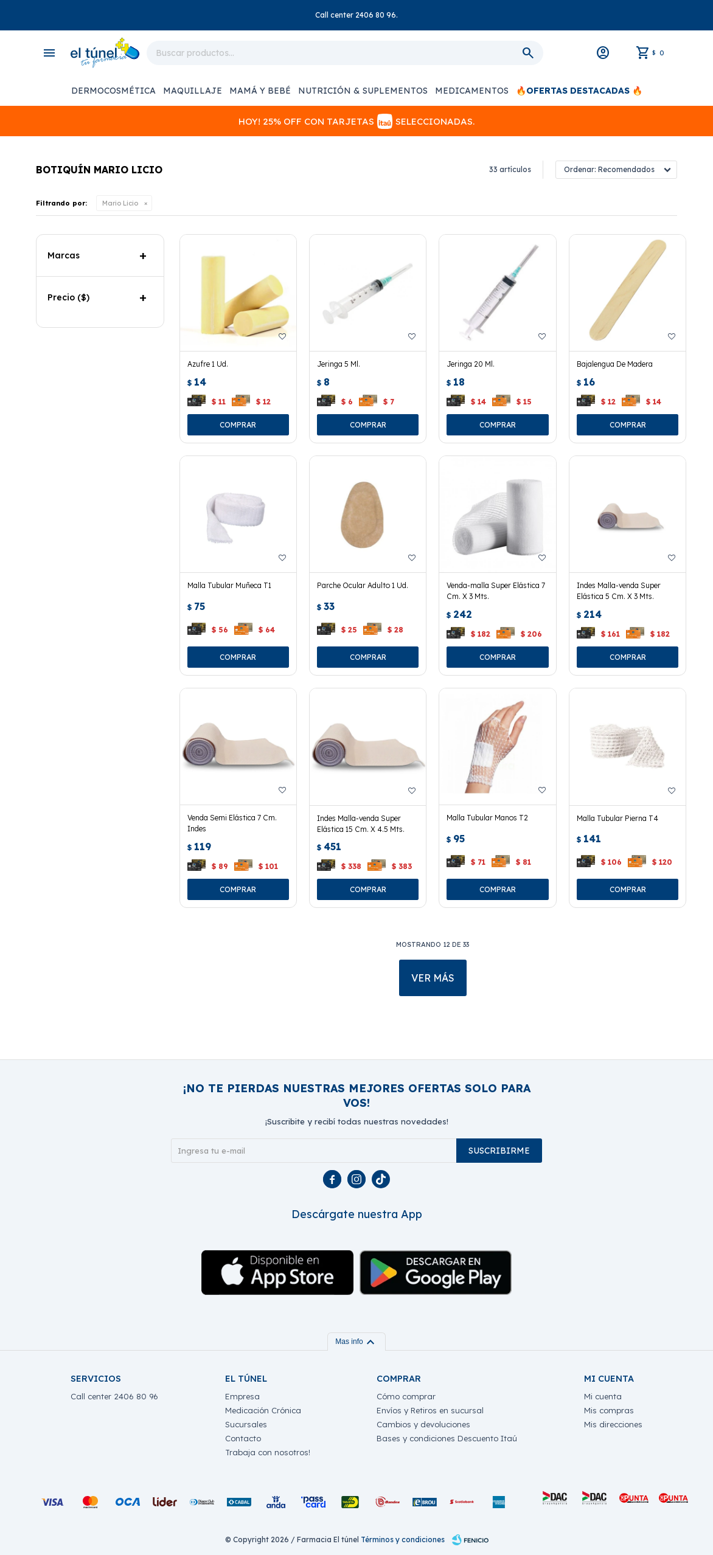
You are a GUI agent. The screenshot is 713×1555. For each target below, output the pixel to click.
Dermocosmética (113, 90)
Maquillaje (192, 90)
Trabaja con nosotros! (267, 1452)
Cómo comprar (406, 1396)
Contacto (243, 1438)
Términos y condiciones (403, 1539)
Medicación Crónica (263, 1410)
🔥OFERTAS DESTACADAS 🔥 (579, 90)
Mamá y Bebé (260, 90)
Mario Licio (120, 203)
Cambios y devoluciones (423, 1424)
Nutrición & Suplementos (363, 90)
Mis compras (609, 1410)
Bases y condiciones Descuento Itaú (447, 1438)
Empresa (242, 1396)
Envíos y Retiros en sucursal (430, 1410)
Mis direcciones (613, 1424)
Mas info (356, 1341)
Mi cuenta (603, 1396)
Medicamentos (472, 90)
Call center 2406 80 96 (114, 1396)
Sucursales (246, 1424)
